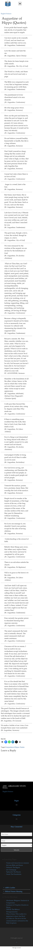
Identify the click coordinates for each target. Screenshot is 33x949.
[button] (19, 3)
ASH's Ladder (10, 888)
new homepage (11, 870)
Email (2, 838)
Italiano (8, 14)
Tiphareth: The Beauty (13, 872)
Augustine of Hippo (12, 747)
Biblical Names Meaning (13, 891)
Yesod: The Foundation (13, 874)
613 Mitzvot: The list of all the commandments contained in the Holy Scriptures (17, 920)
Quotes (22, 747)
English (3, 14)
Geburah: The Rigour (13, 867)
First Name (4, 831)
